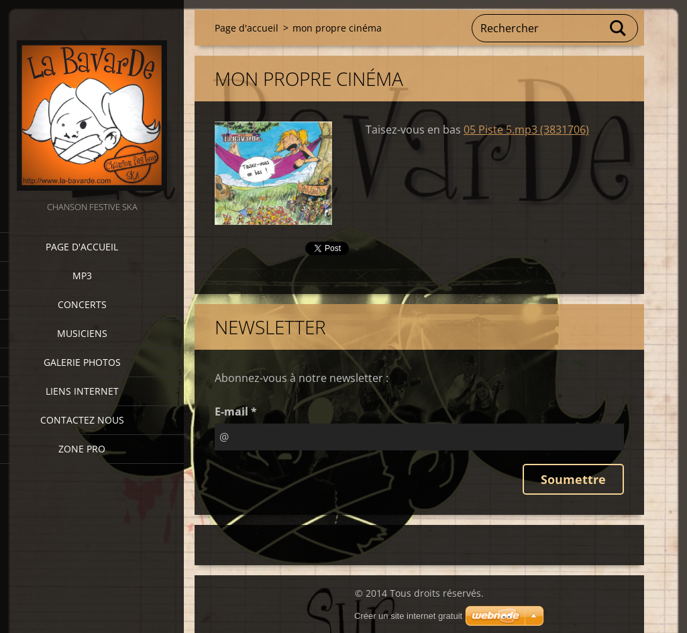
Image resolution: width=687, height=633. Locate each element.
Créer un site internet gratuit (408, 616)
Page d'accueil (82, 246)
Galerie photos (82, 362)
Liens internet (82, 391)
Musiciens (82, 333)
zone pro (81, 448)
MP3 (82, 275)
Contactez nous (82, 419)
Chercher (618, 28)
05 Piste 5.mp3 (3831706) (526, 129)
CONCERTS (82, 304)
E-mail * (236, 411)
